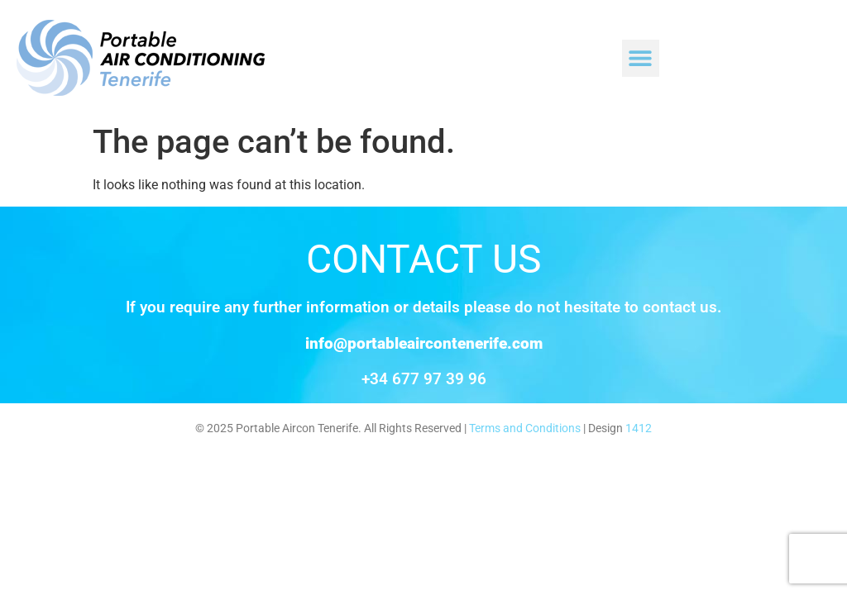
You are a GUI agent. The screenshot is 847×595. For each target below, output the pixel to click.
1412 (638, 428)
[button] (640, 58)
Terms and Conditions (525, 428)
